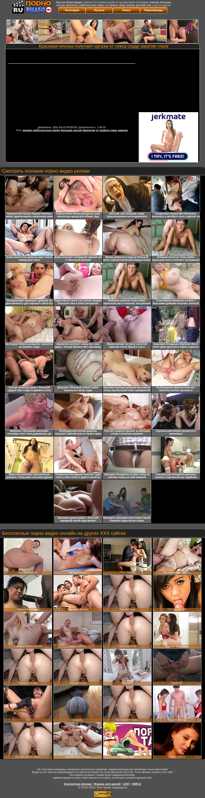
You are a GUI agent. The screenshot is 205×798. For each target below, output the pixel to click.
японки (27, 130)
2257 (126, 784)
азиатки (123, 130)
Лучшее (99, 10)
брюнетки (89, 130)
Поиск (126, 10)
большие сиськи (71, 130)
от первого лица (106, 130)
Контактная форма (78, 784)
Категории (72, 10)
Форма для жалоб (107, 784)
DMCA (136, 784)
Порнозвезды (153, 10)
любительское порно (46, 130)
